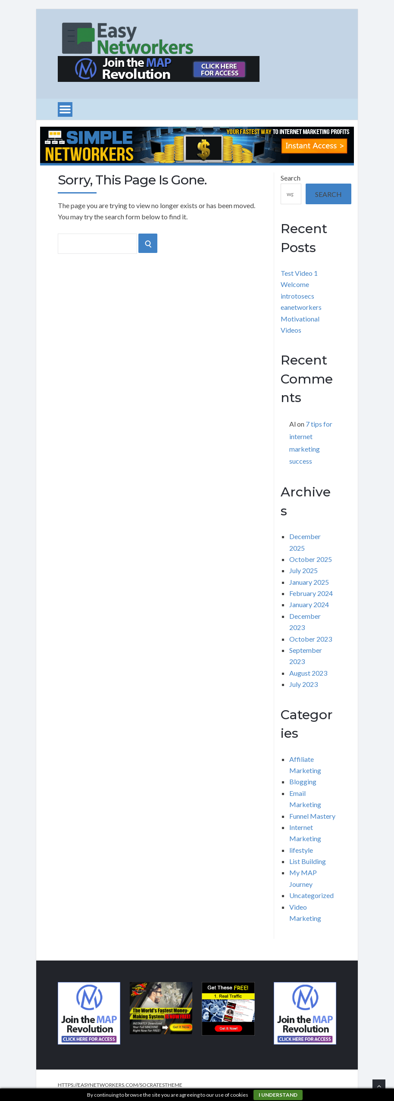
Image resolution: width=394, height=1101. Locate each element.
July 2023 (303, 684)
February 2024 (311, 593)
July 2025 (303, 570)
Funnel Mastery (312, 816)
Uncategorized (311, 895)
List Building (307, 861)
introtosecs (297, 296)
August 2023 (308, 673)
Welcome (295, 284)
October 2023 (310, 639)
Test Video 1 (299, 273)
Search (290, 178)
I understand (278, 1095)
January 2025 (309, 582)
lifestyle (301, 850)
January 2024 (309, 604)
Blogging (302, 781)
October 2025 (310, 559)
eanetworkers (301, 307)
